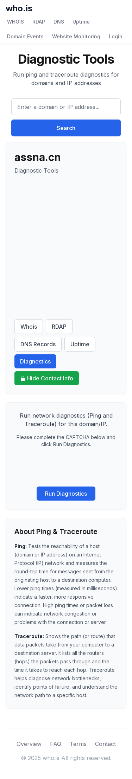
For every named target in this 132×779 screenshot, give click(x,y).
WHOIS (15, 22)
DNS (59, 22)
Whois (28, 326)
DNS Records (38, 344)
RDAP (38, 22)
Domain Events (25, 36)
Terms (78, 743)
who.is (19, 8)
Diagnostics (35, 361)
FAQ (55, 743)
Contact (105, 743)
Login (115, 36)
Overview (29, 743)
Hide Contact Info (46, 378)
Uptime (81, 22)
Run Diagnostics (66, 493)
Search (66, 127)
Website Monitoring (76, 36)
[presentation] (66, 467)
